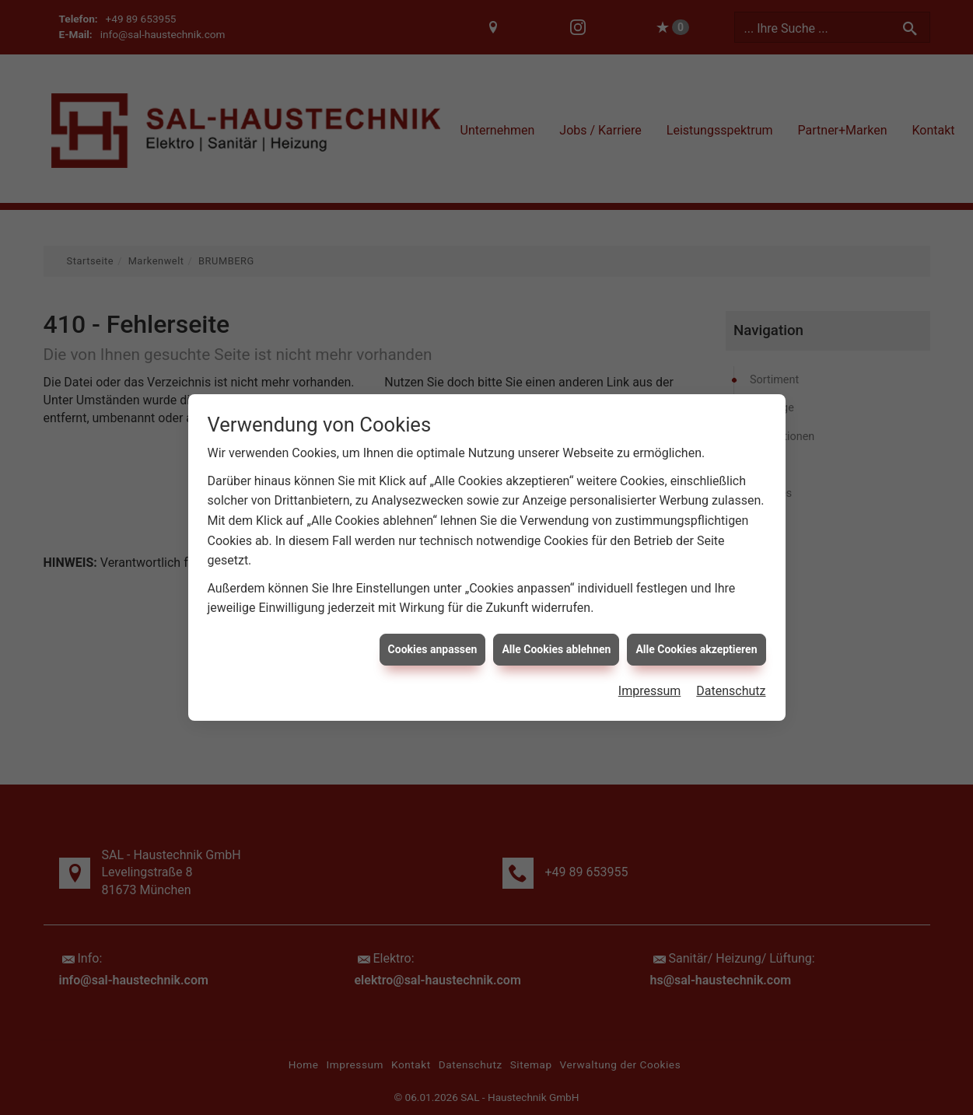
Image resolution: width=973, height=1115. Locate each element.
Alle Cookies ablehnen (556, 638)
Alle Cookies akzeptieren (696, 638)
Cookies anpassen (433, 638)
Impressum (649, 680)
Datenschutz (730, 680)
